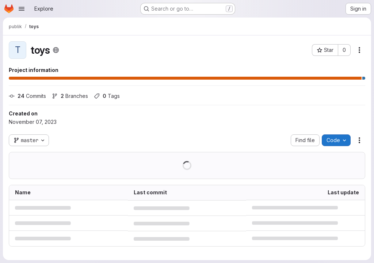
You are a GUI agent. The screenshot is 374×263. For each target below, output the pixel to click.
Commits (27, 96)
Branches (70, 96)
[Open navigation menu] (21, 9)
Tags (107, 96)
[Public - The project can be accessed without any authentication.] (56, 50)
